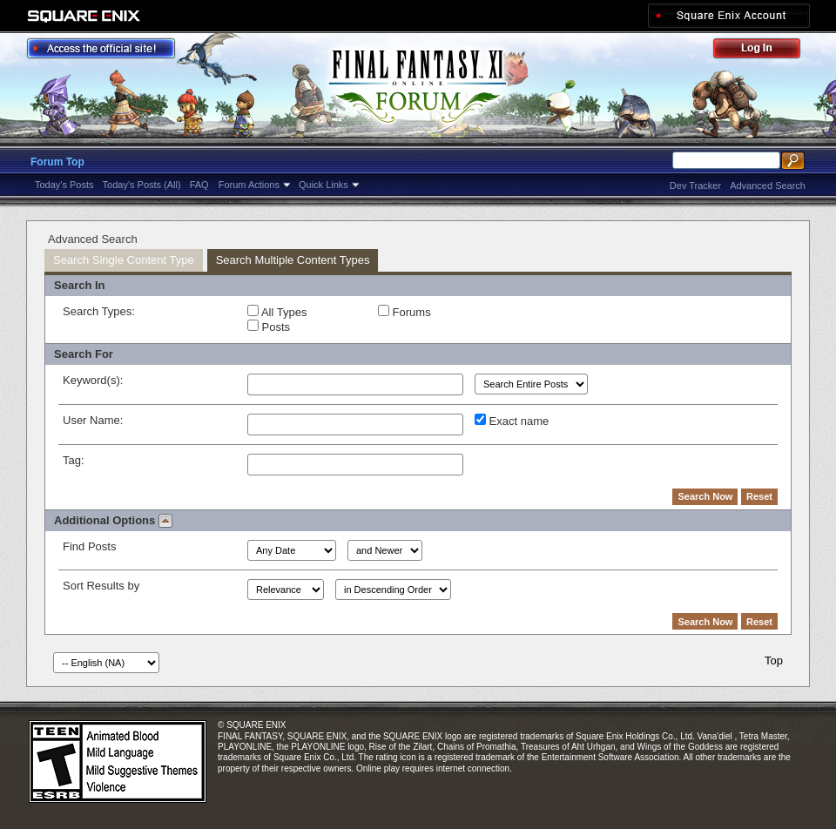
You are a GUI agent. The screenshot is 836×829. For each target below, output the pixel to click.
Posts (268, 327)
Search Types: (99, 311)
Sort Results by (101, 585)
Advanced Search (768, 185)
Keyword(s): (93, 380)
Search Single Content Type (123, 259)
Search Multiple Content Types (293, 259)
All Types (277, 312)
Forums (404, 312)
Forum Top (57, 162)
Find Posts (89, 546)
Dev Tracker (695, 185)
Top (774, 660)
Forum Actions (249, 184)
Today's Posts (64, 184)
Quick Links (323, 184)
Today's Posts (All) (142, 184)
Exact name (512, 421)
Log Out (765, 50)
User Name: (93, 420)
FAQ (199, 184)
